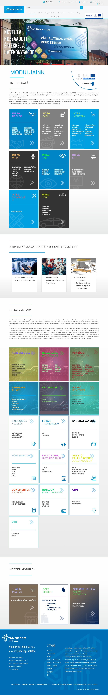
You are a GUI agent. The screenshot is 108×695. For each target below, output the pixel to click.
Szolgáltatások (50, 12)
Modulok (61, 12)
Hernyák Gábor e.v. (93, 689)
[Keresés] (81, 7)
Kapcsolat (71, 13)
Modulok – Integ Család (53, 660)
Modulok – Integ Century (54, 663)
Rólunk (40, 13)
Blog (78, 13)
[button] (51, 63)
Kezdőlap (32, 13)
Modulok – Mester (52, 666)
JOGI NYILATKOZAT (80, 684)
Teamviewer (50, 672)
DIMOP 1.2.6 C (55, 16)
